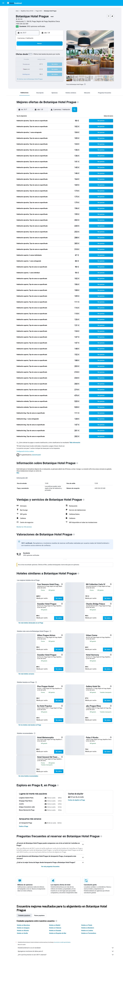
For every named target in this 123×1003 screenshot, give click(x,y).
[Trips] (3, 30)
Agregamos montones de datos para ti (66, 951)
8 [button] (39, 55)
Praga (37, 11)
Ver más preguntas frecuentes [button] (50, 866)
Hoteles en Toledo (86, 925)
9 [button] (44, 55)
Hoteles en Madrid (54, 925)
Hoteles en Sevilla (22, 933)
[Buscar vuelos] (3, 9)
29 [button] (40, 69)
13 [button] (31, 60)
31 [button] (49, 69)
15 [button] (40, 60)
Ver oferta (59, 598)
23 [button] (44, 64)
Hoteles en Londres (87, 930)
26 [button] (58, 64)
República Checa (25, 11)
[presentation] (85, 84)
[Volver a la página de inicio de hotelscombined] (14, 3)
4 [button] (53, 50)
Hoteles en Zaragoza (23, 928)
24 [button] (49, 64)
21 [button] (35, 64)
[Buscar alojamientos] (3, 13)
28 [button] (35, 69)
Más (18, 473)
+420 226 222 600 (22, 24)
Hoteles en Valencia (55, 928)
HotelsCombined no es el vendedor (66, 948)
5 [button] (58, 50)
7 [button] (35, 55)
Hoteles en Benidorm (87, 928)
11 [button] (54, 55)
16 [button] (44, 60)
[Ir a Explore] (3, 25)
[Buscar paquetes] (3, 21)
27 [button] (31, 69)
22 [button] (40, 64)
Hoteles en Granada (55, 930)
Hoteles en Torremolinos (88, 933)
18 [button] (54, 60)
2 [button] (44, 50)
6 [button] (30, 55)
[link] (31, 623)
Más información (75, 442)
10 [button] (49, 55)
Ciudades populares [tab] (24, 915)
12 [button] (58, 55)
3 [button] (64, 55)
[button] (3, 3)
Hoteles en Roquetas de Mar (57, 933)
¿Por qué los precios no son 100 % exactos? (66, 955)
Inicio (17, 11)
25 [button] (54, 64)
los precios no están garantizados (62, 942)
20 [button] (31, 64)
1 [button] (39, 50)
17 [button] (49, 60)
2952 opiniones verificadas (36, 26)
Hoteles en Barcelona (23, 925)
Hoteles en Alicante (23, 930)
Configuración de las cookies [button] (25, 451)
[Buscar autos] (3, 17)
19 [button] (58, 60)
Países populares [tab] (39, 915)
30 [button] (44, 69)
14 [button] (35, 60)
